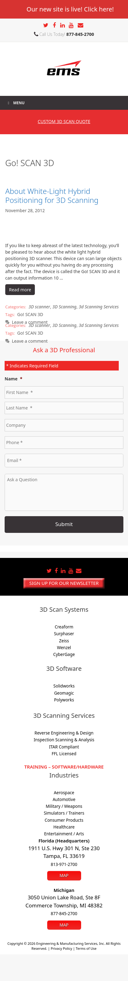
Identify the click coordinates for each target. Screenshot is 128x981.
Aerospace (64, 792)
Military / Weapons (64, 806)
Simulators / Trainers (64, 813)
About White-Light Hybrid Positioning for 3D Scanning (51, 195)
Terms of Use (86, 948)
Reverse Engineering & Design (64, 733)
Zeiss (64, 641)
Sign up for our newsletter (64, 583)
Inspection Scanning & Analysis (64, 740)
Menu (15, 102)
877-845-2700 (80, 34)
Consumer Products (64, 820)
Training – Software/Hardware (64, 767)
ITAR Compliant (64, 747)
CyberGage (64, 654)
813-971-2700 (64, 864)
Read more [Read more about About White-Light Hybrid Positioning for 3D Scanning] (20, 290)
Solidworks (64, 686)
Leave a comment (29, 341)
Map (64, 875)
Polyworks (64, 700)
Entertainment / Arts (64, 834)
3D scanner (39, 307)
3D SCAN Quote (64, 121)
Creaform (64, 627)
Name (13, 379)
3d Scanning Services (99, 307)
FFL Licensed (64, 753)
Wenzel (64, 647)
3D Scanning (64, 307)
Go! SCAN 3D (30, 314)
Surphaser (64, 633)
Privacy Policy (61, 948)
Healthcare (64, 827)
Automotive (64, 799)
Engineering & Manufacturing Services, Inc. (70, 943)
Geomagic (64, 693)
